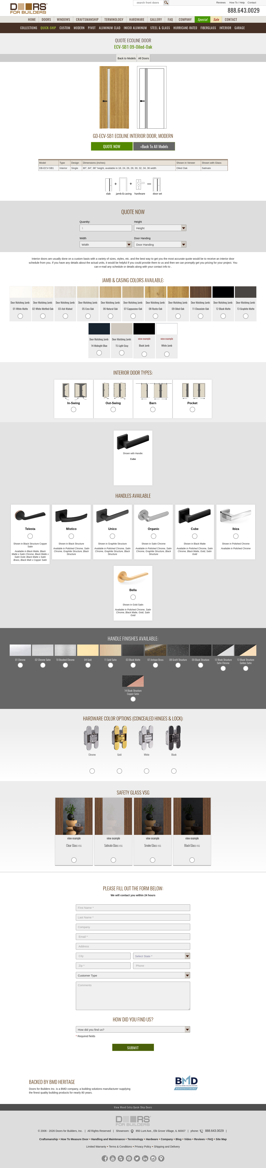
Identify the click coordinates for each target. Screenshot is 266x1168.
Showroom (122, 1130)
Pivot (92, 28)
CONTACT (231, 19)
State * (161, 952)
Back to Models (127, 58)
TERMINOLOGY (113, 19)
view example (144, 339)
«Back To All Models (154, 146)
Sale (216, 19)
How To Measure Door (75, 1139)
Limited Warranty (96, 1146)
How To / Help (237, 2)
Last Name (133, 913)
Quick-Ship (48, 28)
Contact (252, 2)
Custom (65, 28)
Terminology (135, 1139)
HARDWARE (136, 19)
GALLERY (156, 19)
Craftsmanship (48, 1139)
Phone (161, 961)
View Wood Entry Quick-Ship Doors (133, 1107)
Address (133, 942)
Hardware (152, 1139)
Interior (225, 28)
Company (133, 923)
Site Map (221, 1139)
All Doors (143, 58)
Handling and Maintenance (108, 1139)
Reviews (221, 2)
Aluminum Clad (109, 28)
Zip (103, 961)
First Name (133, 903)
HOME (32, 19)
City (103, 952)
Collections (28, 28)
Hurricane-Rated (185, 28)
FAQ (170, 19)
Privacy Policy (143, 1146)
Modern (79, 28)
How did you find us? (133, 1025)
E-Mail (133, 932)
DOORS (46, 19)
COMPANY (185, 19)
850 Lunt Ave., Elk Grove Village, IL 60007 (160, 1130)
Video (187, 1139)
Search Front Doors (151, 2)
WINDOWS (63, 19)
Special (202, 19)
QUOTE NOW (111, 146)
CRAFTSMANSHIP (87, 19)
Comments (133, 981)
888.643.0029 (244, 10)
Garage (240, 28)
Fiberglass (208, 28)
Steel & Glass (160, 28)
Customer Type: (133, 971)
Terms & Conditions (120, 1146)
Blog (178, 1139)
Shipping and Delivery (167, 1146)
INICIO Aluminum (135, 28)
